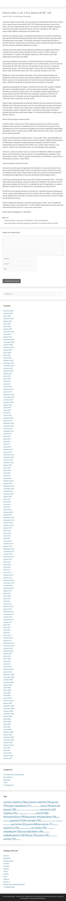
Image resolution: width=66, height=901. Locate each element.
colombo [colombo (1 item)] (28, 810)
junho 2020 (7, 353)
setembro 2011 (8, 620)
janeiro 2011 (7, 640)
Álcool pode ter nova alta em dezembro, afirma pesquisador (26, 220)
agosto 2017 (7, 434)
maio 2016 (7, 473)
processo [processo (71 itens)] (45, 824)
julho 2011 (7, 625)
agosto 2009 (7, 685)
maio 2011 (7, 630)
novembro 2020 (8, 342)
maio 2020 (7, 355)
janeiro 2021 (7, 337)
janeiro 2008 (7, 735)
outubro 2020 (8, 345)
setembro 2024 (8, 319)
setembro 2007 (8, 745)
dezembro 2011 (8, 612)
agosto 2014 (7, 528)
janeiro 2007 (7, 758)
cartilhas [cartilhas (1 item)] (18, 810)
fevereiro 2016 (8, 481)
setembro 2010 (8, 651)
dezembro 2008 (8, 706)
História (6, 869)
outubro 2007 (8, 742)
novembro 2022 (8, 332)
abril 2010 (6, 664)
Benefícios (6, 858)
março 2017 (7, 447)
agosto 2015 (7, 496)
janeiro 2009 (7, 703)
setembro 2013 (8, 557)
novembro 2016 (8, 457)
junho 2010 (7, 659)
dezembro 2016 (8, 455)
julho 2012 (7, 593)
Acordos (6, 856)
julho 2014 (7, 531)
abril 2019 (6, 384)
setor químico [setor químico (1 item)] (50, 828)
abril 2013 (6, 570)
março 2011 (7, 635)
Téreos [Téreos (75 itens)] (31, 835)
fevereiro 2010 (8, 669)
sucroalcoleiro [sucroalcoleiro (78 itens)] (32, 831)
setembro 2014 (8, 525)
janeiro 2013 (7, 578)
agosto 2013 (7, 559)
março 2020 (7, 358)
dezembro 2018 (8, 394)
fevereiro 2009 (8, 701)
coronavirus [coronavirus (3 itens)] (21, 813)
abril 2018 (6, 413)
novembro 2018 (8, 397)
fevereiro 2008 (8, 732)
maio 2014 (7, 536)
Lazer (5, 877)
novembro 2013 (8, 551)
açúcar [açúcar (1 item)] (33, 806)
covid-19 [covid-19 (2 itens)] (33, 813)
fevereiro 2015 (8, 512)
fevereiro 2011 (8, 638)
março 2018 (7, 415)
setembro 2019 (8, 371)
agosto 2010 (7, 653)
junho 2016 (7, 470)
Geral (7, 218)
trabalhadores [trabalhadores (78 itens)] (13, 835)
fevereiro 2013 (8, 575)
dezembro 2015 (8, 486)
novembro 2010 (8, 646)
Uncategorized (8, 785)
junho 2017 (7, 439)
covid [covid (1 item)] (28, 813)
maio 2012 (7, 599)
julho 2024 (7, 324)
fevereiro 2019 (8, 389)
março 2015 (7, 510)
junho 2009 (7, 690)
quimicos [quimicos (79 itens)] (11, 827)
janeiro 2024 (7, 329)
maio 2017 (7, 442)
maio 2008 (7, 724)
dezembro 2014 (8, 517)
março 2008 (7, 729)
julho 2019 (7, 376)
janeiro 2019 (7, 392)
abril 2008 (6, 727)
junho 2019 (7, 379)
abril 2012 (6, 601)
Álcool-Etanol (7, 777)
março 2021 (7, 334)
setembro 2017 (8, 431)
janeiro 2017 (7, 452)
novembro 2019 (8, 366)
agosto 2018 (7, 405)
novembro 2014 (8, 520)
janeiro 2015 (7, 515)
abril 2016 (6, 476)
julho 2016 (7, 468)
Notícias (6, 879)
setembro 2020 (8, 347)
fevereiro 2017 (8, 449)
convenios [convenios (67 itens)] (48, 809)
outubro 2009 (8, 680)
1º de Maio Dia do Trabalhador (13, 775)
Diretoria (6, 866)
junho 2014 (7, 533)
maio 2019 (7, 381)
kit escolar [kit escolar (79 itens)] (32, 820)
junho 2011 (7, 627)
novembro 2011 (8, 614)
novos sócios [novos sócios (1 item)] (52, 821)
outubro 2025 (8, 313)
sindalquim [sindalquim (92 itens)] (12, 831)
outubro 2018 (8, 400)
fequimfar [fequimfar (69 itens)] (33, 816)
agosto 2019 (7, 374)
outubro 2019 (8, 368)
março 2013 (7, 572)
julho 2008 (7, 719)
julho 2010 (7, 656)
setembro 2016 (8, 462)
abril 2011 (6, 633)
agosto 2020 (7, 350)
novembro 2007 (8, 740)
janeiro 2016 (7, 483)
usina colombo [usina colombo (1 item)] (53, 835)
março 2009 (7, 698)
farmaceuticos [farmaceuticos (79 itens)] (14, 816)
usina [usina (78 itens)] (43, 835)
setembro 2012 (8, 588)
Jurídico (6, 874)
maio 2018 (7, 410)
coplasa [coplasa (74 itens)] (10, 813)
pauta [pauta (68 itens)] (32, 824)
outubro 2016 (8, 460)
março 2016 (7, 478)
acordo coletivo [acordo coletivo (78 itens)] (14, 802)
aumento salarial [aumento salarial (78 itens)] (38, 802)
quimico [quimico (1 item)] (56, 824)
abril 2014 (6, 538)
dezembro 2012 (8, 580)
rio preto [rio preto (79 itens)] (38, 827)
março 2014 (7, 541)
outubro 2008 (8, 711)
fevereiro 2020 (8, 360)
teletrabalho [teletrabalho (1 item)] (46, 832)
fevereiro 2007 (8, 756)
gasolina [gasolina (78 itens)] (48, 816)
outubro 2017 (8, 428)
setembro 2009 (8, 682)
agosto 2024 (7, 321)
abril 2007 (6, 750)
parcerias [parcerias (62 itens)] (18, 824)
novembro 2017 (8, 426)
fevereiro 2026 (8, 311)
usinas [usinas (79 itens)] (9, 839)
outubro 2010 (8, 648)
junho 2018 (7, 408)
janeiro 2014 (7, 546)
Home (5, 871)
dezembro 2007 (8, 737)
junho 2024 (7, 326)
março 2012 (7, 604)
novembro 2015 (8, 489)
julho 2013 (7, 562)
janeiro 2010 (7, 672)
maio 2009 (7, 693)
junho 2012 (7, 596)
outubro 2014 (8, 523)
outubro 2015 (8, 491)
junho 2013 (7, 565)
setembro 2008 (8, 714)
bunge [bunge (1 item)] (38, 806)
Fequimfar (6, 780)
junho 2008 (7, 722)
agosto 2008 (7, 716)
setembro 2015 (8, 494)
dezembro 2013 (8, 549)
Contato (6, 863)
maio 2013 (7, 567)
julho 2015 (7, 499)
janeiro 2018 (7, 421)
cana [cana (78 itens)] (45, 805)
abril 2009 (6, 695)
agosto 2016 (7, 465)
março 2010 (7, 667)
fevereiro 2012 (8, 606)
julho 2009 (7, 688)
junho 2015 (7, 502)
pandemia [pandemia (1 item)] (8, 824)
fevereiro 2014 (8, 544)
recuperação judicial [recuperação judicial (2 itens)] (25, 828)
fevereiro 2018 (8, 418)
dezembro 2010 (8, 643)
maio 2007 (7, 748)
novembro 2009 (8, 677)
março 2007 (7, 753)
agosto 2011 (7, 622)
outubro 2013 (8, 554)
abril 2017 (6, 444)
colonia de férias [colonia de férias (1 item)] (35, 810)
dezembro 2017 (8, 423)
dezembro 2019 (8, 363)
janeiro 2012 (7, 609)
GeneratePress (41, 898)
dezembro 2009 (8, 674)
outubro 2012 (8, 585)
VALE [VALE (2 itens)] (18, 839)
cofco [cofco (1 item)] (23, 810)
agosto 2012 (7, 591)
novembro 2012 (8, 583)
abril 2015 (6, 507)
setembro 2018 (8, 402)
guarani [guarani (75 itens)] (17, 820)
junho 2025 (7, 316)
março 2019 (7, 387)
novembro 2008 (8, 708)
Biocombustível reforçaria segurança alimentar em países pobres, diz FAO (31, 223)
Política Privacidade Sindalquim (14, 884)
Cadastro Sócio (8, 861)
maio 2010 (7, 661)
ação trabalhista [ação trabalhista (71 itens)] (19, 805)
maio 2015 (7, 504)
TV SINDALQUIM (9, 887)
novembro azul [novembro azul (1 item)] (45, 821)
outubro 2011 (8, 617)
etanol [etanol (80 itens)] (42, 813)
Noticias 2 (6, 882)
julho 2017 (7, 436)
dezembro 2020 (8, 339)
